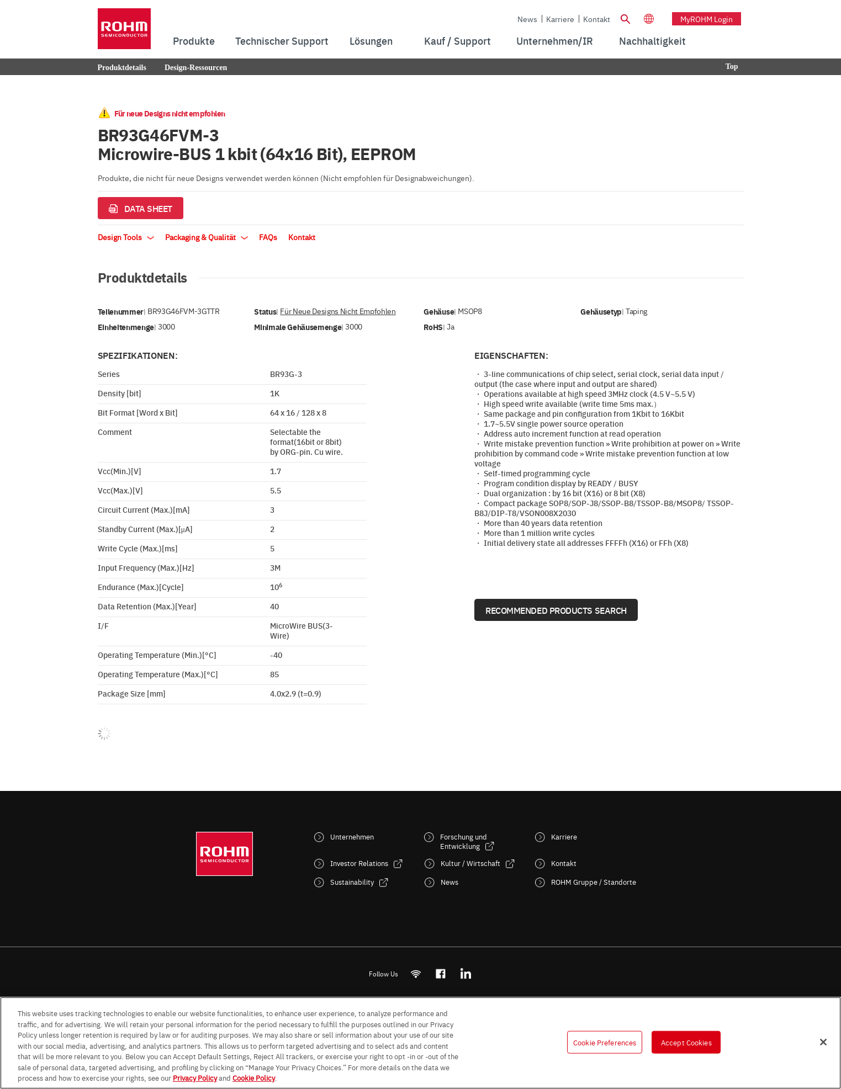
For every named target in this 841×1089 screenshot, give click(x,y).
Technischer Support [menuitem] (282, 40)
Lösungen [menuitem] (371, 40)
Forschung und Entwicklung (463, 841)
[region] (420, 1043)
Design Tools (126, 237)
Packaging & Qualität (206, 237)
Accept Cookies (686, 1041)
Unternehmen (352, 836)
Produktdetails (122, 67)
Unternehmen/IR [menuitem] (554, 40)
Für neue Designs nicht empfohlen (337, 311)
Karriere (560, 19)
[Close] (823, 1042)
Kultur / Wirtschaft (470, 863)
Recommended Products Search (556, 610)
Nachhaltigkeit (652, 40)
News (527, 19)
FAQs (268, 236)
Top (732, 66)
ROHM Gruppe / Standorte (593, 881)
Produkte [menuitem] (194, 40)
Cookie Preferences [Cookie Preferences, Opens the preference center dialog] (604, 1041)
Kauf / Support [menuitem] (457, 40)
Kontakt (596, 19)
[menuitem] (652, 41)
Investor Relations (359, 863)
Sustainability (352, 881)
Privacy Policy (195, 1077)
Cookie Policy (253, 1077)
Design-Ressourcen (196, 67)
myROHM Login (706, 18)
